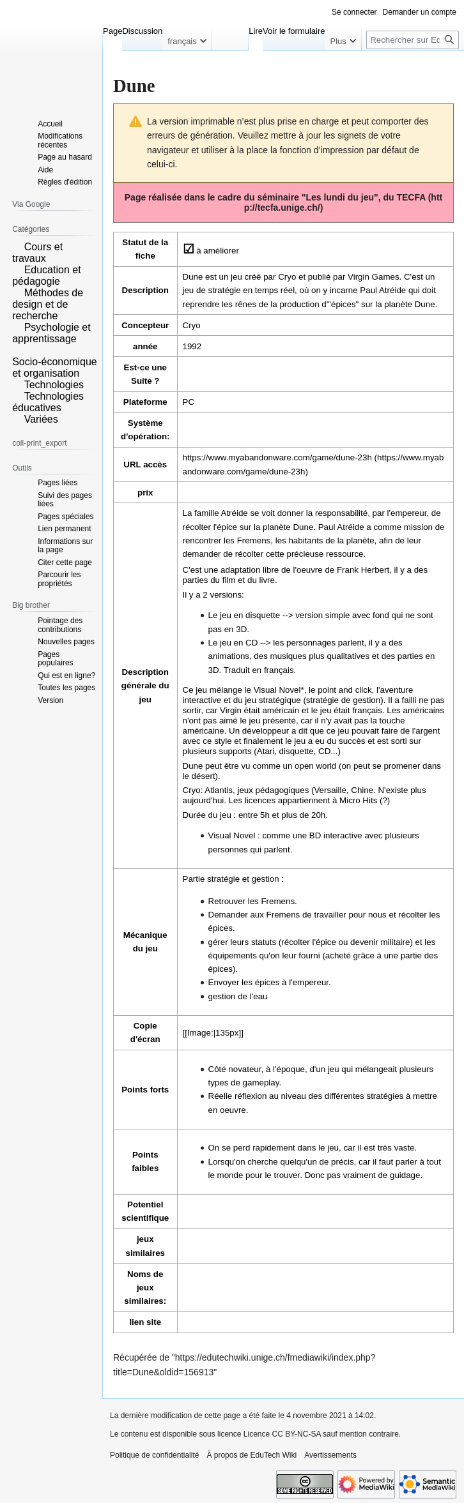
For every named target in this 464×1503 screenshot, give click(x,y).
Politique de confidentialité (154, 1455)
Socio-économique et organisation (54, 367)
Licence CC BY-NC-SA (282, 1434)
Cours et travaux (37, 252)
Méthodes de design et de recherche (47, 304)
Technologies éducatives (48, 402)
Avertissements (330, 1455)
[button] (16, 245)
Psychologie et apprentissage (51, 333)
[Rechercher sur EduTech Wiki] (412, 40)
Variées (41, 419)
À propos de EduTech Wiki (251, 1455)
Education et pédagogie (46, 275)
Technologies (54, 384)
